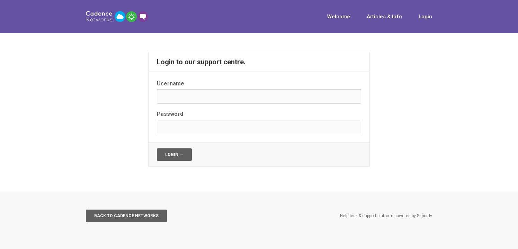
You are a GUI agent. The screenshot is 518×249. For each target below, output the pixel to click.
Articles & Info (384, 16)
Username (170, 83)
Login (425, 16)
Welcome (338, 16)
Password (170, 114)
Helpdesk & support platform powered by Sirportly (386, 215)
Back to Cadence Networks (126, 215)
